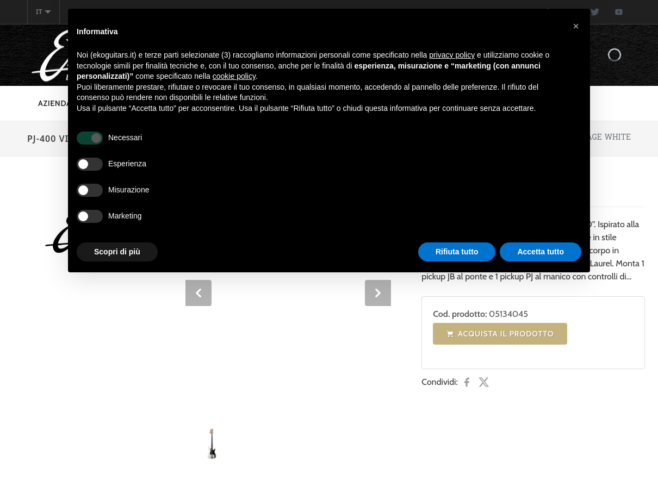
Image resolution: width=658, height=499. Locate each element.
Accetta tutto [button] (540, 251)
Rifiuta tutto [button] (457, 251)
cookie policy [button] (234, 76)
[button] (576, 26)
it (43, 11)
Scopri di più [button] (117, 251)
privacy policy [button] (452, 55)
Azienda (55, 103)
